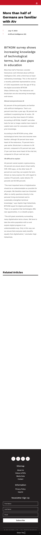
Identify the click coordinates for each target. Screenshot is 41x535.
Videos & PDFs (20, 473)
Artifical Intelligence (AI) (17, 34)
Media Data (20, 476)
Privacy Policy (20, 489)
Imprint (20, 492)
